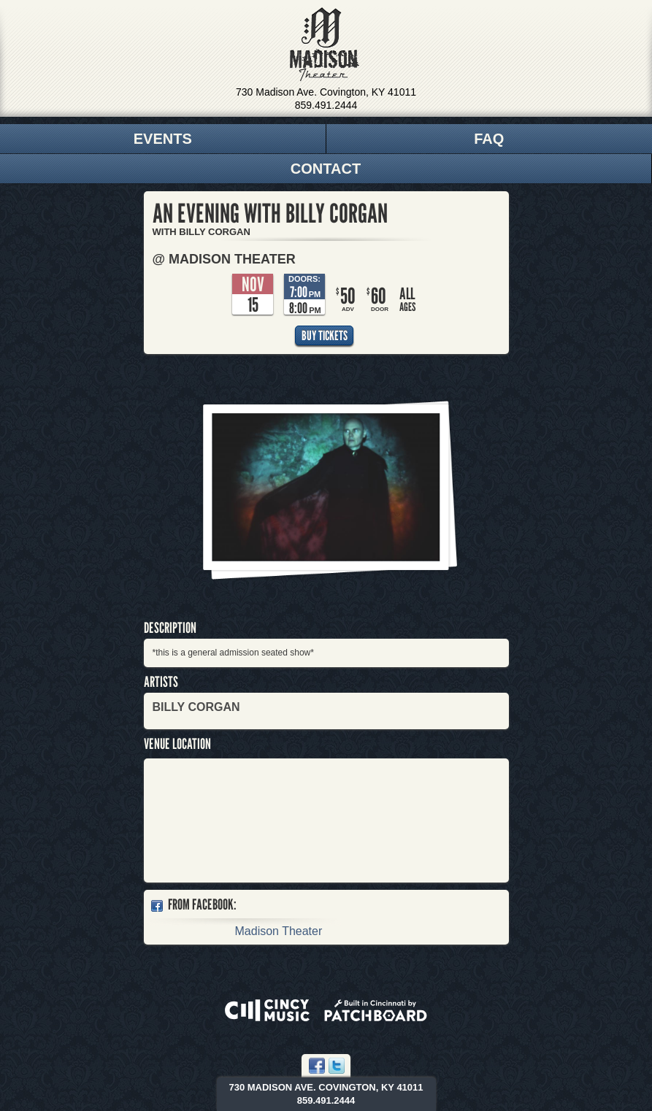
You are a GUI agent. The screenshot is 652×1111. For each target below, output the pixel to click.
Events (163, 139)
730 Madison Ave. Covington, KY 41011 (326, 92)
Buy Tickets (325, 335)
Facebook (317, 1066)
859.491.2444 (326, 105)
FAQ (489, 139)
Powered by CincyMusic (267, 1010)
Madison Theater (324, 44)
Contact (326, 169)
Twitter (337, 1066)
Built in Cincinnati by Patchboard (375, 1010)
